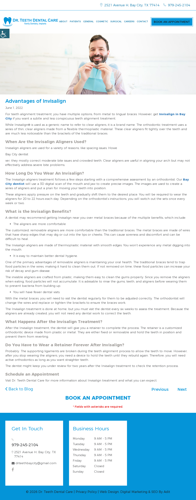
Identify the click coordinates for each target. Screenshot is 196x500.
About (63, 21)
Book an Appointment (172, 22)
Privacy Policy (86, 492)
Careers (129, 21)
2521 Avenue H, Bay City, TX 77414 (129, 5)
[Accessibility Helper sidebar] (4, 33)
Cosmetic (102, 21)
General (88, 21)
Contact (142, 21)
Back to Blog (19, 389)
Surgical (116, 21)
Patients (75, 21)
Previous (160, 389)
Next (182, 389)
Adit (167, 492)
